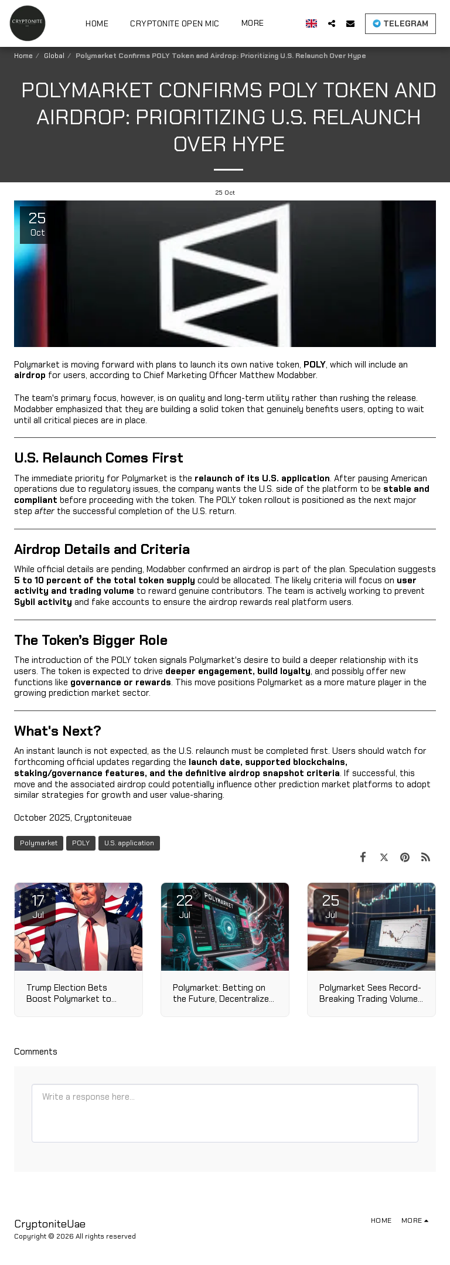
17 (38, 905)
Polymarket (38, 843)
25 (331, 905)
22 (184, 905)
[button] (331, 23)
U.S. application (129, 843)
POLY (81, 843)
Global (54, 55)
